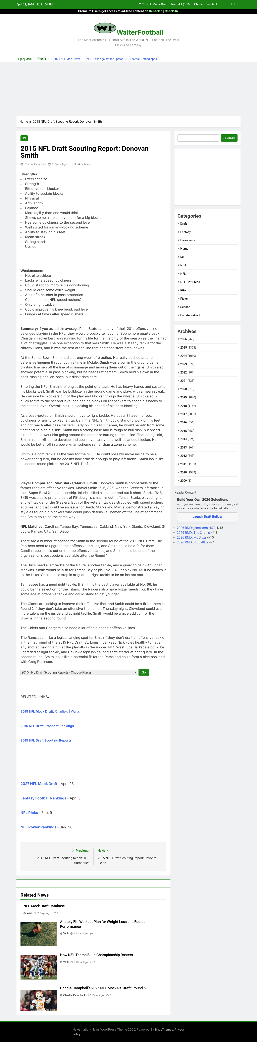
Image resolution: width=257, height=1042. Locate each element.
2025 (183, 347)
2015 (183, 431)
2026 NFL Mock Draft (67, 59)
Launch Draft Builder (207, 516)
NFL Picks (29, 813)
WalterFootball (139, 32)
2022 (183, 372)
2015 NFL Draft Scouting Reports (46, 741)
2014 (183, 439)
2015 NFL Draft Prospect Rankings (47, 726)
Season (185, 307)
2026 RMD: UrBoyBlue (193, 542)
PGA (183, 290)
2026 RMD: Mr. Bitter (192, 537)
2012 (183, 456)
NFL (24, 138)
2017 (183, 414)
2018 (183, 406)
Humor (185, 248)
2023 (183, 364)
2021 (183, 381)
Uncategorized (190, 315)
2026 (183, 339)
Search (229, 138)
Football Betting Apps (143, 59)
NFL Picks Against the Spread (105, 59)
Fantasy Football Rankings (43, 798)
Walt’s (75, 712)
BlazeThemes (164, 1029)
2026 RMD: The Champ (194, 533)
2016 (183, 422)
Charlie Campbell (35, 164)
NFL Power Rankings (38, 827)
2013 (183, 447)
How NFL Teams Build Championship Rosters (96, 955)
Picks (184, 298)
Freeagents (187, 240)
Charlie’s (61, 712)
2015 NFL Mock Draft (36, 712)
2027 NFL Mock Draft (38, 784)
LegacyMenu (24, 59)
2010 (183, 472)
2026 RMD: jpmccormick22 (196, 528)
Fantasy (185, 232)
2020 (183, 389)
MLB (183, 257)
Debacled (155, 11)
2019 (183, 397)
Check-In (171, 11)
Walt (29, 913)
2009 (183, 480)
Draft (183, 223)
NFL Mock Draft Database (44, 906)
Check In (43, 59)
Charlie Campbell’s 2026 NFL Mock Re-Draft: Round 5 (103, 988)
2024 (183, 356)
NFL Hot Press (190, 282)
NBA (183, 265)
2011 (183, 464)
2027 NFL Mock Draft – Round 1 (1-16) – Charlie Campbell (178, 4)
